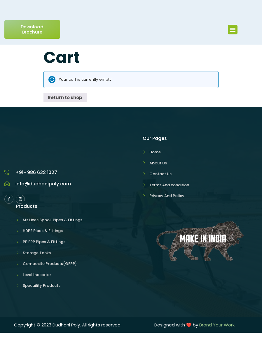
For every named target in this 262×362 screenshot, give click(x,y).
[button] (232, 59)
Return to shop (65, 127)
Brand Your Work (217, 354)
